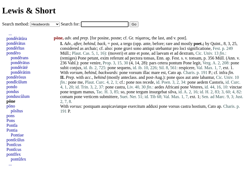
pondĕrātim (20, 72)
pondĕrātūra (16, 38)
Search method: (16, 24)
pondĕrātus (15, 43)
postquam (91, 106)
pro (175, 48)
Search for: (71, 24)
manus (88, 92)
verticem (90, 96)
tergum (76, 92)
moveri (116, 53)
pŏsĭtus (17, 111)
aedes (159, 87)
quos (180, 77)
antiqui (148, 48)
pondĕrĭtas (15, 48)
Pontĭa (11, 125)
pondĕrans (19, 57)
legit (196, 63)
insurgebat (158, 92)
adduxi (152, 106)
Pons (10, 120)
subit (64, 67)
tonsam (195, 58)
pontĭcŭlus (15, 140)
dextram (186, 53)
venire (95, 63)
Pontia (11, 130)
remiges (68, 58)
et (125, 53)
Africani (172, 87)
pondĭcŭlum (16, 82)
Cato (172, 72)
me (80, 82)
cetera (163, 63)
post (181, 38)
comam (66, 96)
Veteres (196, 87)
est (163, 72)
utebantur (164, 48)
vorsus (75, 106)
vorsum (76, 72)
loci (183, 48)
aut (188, 77)
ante (147, 43)
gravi (127, 48)
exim (104, 58)
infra (223, 72)
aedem (202, 82)
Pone (82, 58)
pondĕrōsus (16, 77)
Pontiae (17, 135)
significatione (198, 48)
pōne (10, 101)
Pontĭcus (13, 144)
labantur (207, 77)
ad (153, 53)
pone (118, 48)
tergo (127, 43)
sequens (124, 67)
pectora (136, 58)
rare (169, 43)
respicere (186, 67)
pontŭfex (18, 159)
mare (155, 72)
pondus (12, 91)
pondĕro (13, 53)
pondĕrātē (19, 67)
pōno (10, 106)
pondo (11, 86)
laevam (162, 53)
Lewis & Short (29, 10)
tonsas (149, 58)
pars (152, 63)
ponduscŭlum (18, 96)
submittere (108, 96)
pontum (175, 63)
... (10, 33)
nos (138, 82)
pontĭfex (13, 154)
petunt (92, 58)
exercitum (136, 106)
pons (10, 115)
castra (120, 87)
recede (148, 82)
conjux (75, 67)
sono (137, 48)
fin (230, 72)
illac (146, 72)
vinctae (236, 87)
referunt (117, 58)
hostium (199, 106)
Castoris (216, 82)
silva (172, 92)
